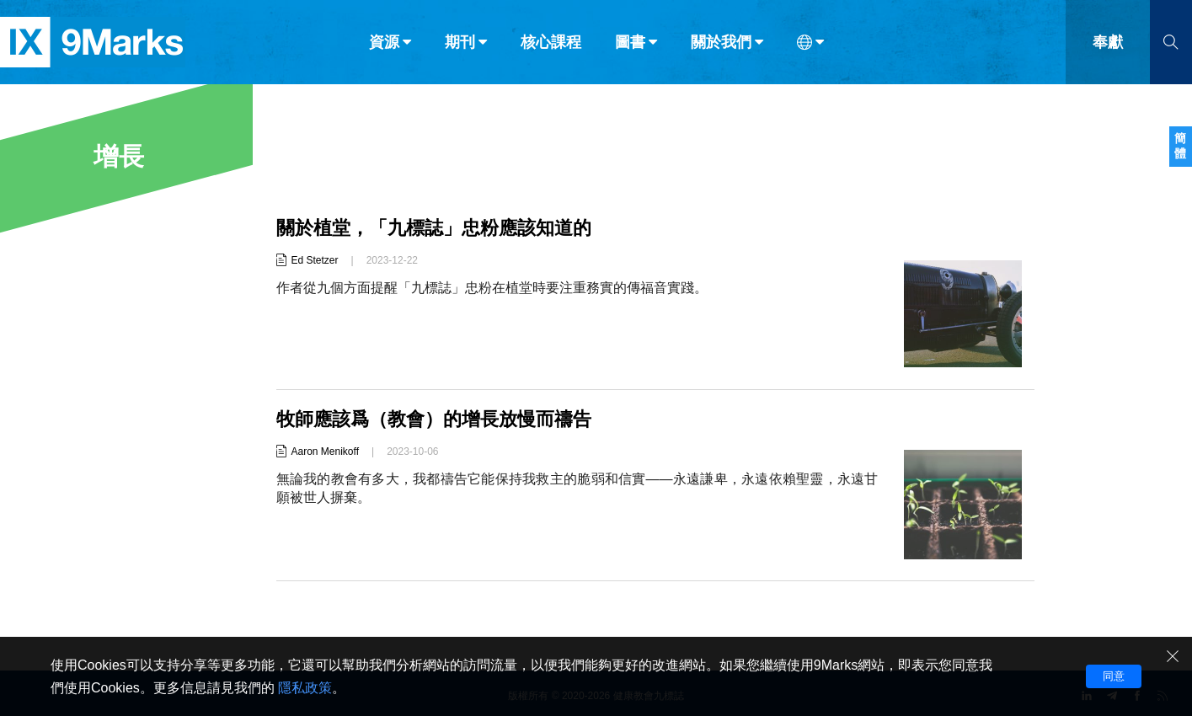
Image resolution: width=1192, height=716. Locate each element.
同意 (1114, 676)
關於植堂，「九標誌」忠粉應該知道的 (433, 227)
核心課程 (551, 48)
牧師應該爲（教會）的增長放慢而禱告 (433, 419)
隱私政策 (305, 688)
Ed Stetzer (315, 260)
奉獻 (1108, 48)
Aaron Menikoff (325, 451)
